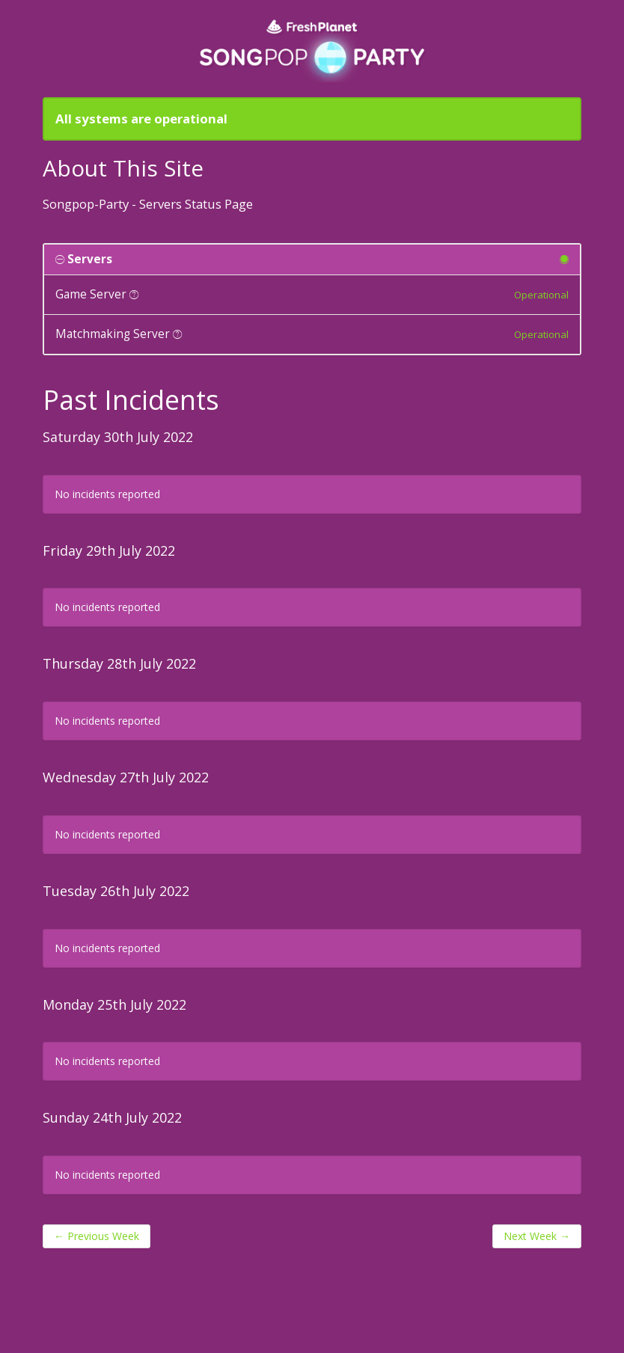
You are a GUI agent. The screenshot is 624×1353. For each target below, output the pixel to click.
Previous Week (96, 1236)
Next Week (537, 1236)
